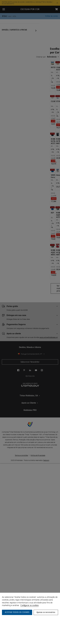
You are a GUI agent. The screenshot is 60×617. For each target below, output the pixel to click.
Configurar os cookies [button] (29, 605)
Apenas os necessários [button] (45, 612)
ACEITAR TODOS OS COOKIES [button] (17, 612)
